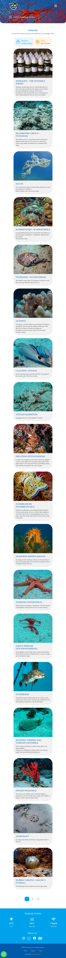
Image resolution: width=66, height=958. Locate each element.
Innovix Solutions (36, 954)
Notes (40, 950)
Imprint (33, 950)
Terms (25, 950)
